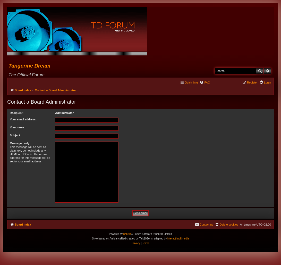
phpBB (127, 234)
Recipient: (16, 112)
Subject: (15, 135)
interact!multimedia (178, 238)
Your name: (17, 127)
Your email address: (23, 119)
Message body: (20, 143)
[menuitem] (205, 82)
